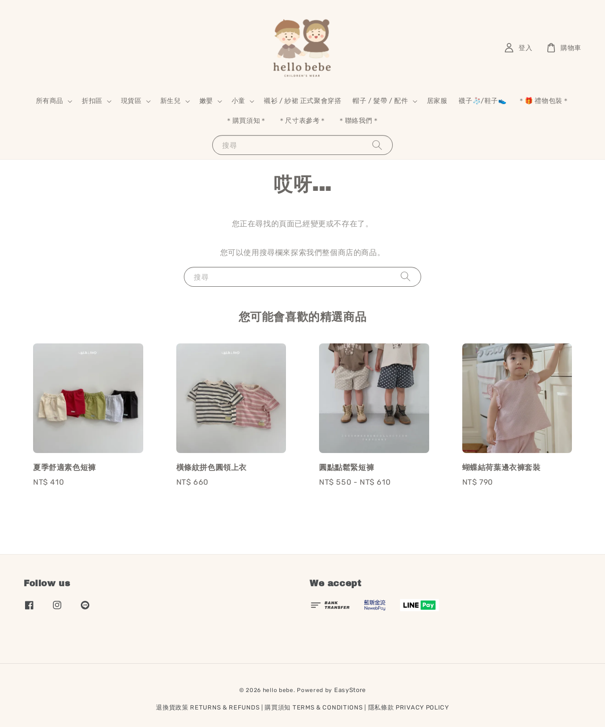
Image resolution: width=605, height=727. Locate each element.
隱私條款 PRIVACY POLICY (408, 707)
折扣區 (92, 101)
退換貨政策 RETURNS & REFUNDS (207, 707)
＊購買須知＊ (246, 121)
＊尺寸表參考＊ (302, 121)
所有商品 (49, 101)
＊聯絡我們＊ (359, 121)
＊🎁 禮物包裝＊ (544, 101)
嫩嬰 (206, 101)
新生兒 (170, 101)
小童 (238, 101)
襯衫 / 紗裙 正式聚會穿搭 (302, 101)
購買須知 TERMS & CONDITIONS (314, 707)
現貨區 (131, 101)
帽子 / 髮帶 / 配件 (380, 101)
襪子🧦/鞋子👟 (482, 101)
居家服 (437, 101)
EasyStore (350, 689)
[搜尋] (377, 145)
